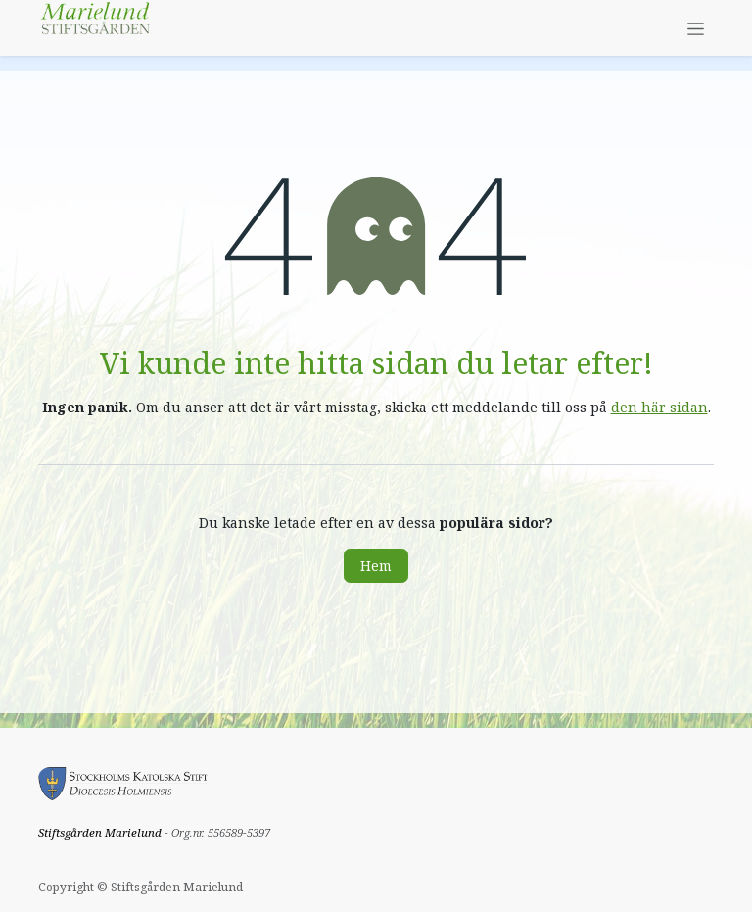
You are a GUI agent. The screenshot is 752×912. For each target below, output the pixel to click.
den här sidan (659, 407)
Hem (376, 565)
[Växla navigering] (696, 28)
